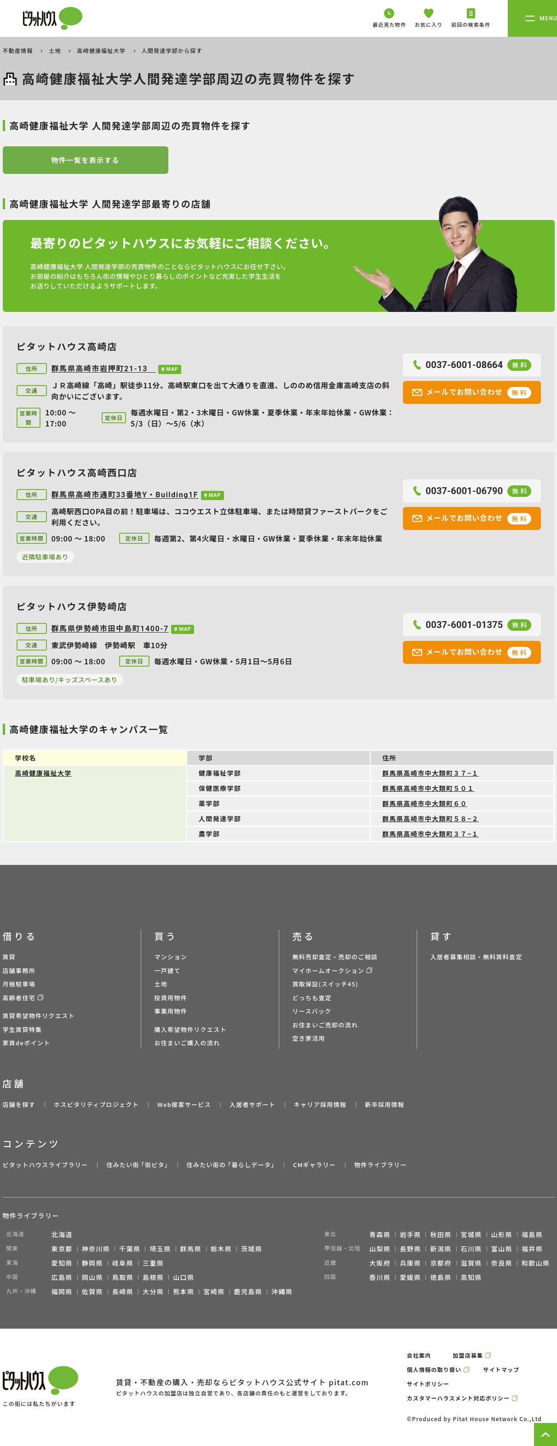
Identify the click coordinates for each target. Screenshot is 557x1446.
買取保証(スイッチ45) (326, 983)
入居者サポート (253, 1104)
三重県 (153, 1262)
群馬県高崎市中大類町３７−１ (430, 773)
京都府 (440, 1262)
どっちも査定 (312, 997)
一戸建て (168, 970)
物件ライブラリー (380, 1164)
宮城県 (471, 1234)
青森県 (379, 1234)
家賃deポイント (27, 1042)
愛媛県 (410, 1277)
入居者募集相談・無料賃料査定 (477, 956)
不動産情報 (19, 50)
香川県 (379, 1277)
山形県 (501, 1234)
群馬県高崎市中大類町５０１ (428, 788)
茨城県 (251, 1248)
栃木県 (221, 1248)
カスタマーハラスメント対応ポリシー (458, 1398)
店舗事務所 (19, 970)
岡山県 (92, 1277)
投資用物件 (171, 997)
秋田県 (440, 1234)
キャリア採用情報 (320, 1104)
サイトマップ (501, 1369)
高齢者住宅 (19, 997)
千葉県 (129, 1248)
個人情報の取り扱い (434, 1369)
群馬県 (190, 1248)
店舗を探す (19, 1104)
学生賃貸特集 (22, 1029)
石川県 (471, 1248)
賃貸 (9, 956)
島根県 (153, 1277)
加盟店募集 (468, 1355)
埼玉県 (160, 1248)
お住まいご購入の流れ (187, 1042)
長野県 (410, 1248)
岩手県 (410, 1234)
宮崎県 (213, 1291)
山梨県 (379, 1248)
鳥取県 (122, 1277)
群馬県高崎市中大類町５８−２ (430, 818)
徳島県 (440, 1277)
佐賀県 (92, 1291)
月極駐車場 (19, 983)
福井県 (532, 1248)
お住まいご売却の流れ (325, 1024)
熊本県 (183, 1291)
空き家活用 (309, 1038)
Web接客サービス (184, 1104)
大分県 (153, 1291)
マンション (171, 956)
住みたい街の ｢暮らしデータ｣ (231, 1164)
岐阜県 (122, 1262)
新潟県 (440, 1248)
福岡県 (62, 1291)
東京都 (62, 1248)
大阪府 (379, 1262)
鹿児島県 (248, 1291)
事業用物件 (171, 1011)
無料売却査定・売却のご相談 (335, 956)
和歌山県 (536, 1262)
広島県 (62, 1277)
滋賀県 (471, 1262)
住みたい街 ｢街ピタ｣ (137, 1164)
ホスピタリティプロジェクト (96, 1104)
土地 (56, 50)
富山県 (501, 1248)
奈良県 (501, 1262)
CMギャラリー (314, 1164)
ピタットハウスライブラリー (45, 1164)
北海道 (62, 1234)
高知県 (471, 1277)
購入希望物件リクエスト (191, 1029)
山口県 (183, 1277)
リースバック (312, 1011)
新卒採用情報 (384, 1104)
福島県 (532, 1234)
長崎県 (122, 1291)
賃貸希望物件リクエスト (39, 1015)
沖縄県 (282, 1291)
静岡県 (92, 1262)
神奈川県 (96, 1248)
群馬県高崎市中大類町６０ (424, 803)
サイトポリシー (428, 1384)
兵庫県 (410, 1262)
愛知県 (62, 1262)
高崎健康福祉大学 (102, 50)
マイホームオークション (329, 970)
